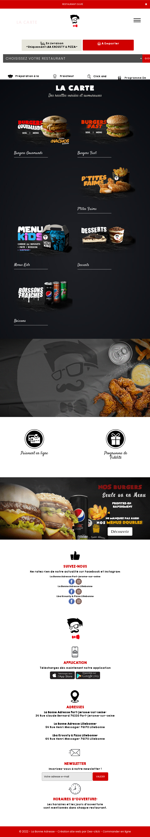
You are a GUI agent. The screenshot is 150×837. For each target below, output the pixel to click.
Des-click (93, 831)
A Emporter (108, 43)
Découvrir (120, 531)
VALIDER (100, 776)
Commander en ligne (117, 831)
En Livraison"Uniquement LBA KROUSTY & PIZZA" (51, 45)
